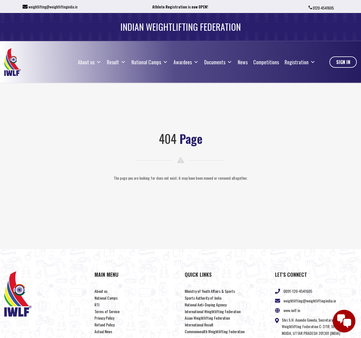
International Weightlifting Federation (213, 311)
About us (89, 62)
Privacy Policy (104, 318)
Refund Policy (104, 325)
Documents (218, 62)
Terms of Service (107, 311)
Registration (300, 62)
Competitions (266, 62)
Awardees (186, 62)
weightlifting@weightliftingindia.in (53, 7)
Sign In (343, 62)
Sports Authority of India (203, 298)
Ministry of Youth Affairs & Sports (210, 291)
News (243, 62)
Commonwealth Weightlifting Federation (215, 331)
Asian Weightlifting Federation (207, 318)
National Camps (149, 62)
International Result (199, 325)
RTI (96, 305)
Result (116, 62)
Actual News (103, 331)
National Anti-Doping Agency (205, 305)
